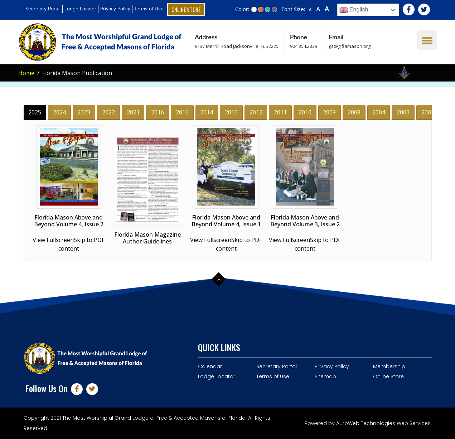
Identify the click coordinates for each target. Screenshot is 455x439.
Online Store (185, 9)
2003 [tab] (403, 112)
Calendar (210, 366)
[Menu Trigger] (427, 40)
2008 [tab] (354, 112)
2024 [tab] (59, 112)
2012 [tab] (256, 112)
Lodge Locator (80, 9)
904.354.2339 (303, 46)
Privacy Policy (115, 9)
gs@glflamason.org (350, 46)
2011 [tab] (280, 112)
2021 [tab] (133, 112)
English (353, 10)
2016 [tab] (157, 112)
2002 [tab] (427, 112)
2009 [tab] (329, 112)
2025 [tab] (34, 112)
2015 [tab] (182, 112)
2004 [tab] (378, 112)
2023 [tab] (83, 112)
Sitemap (325, 376)
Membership (389, 366)
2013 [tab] (231, 112)
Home (26, 73)
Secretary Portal (42, 9)
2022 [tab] (108, 112)
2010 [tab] (305, 112)
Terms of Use (149, 9)
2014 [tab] (206, 112)
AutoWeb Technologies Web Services (383, 423)
